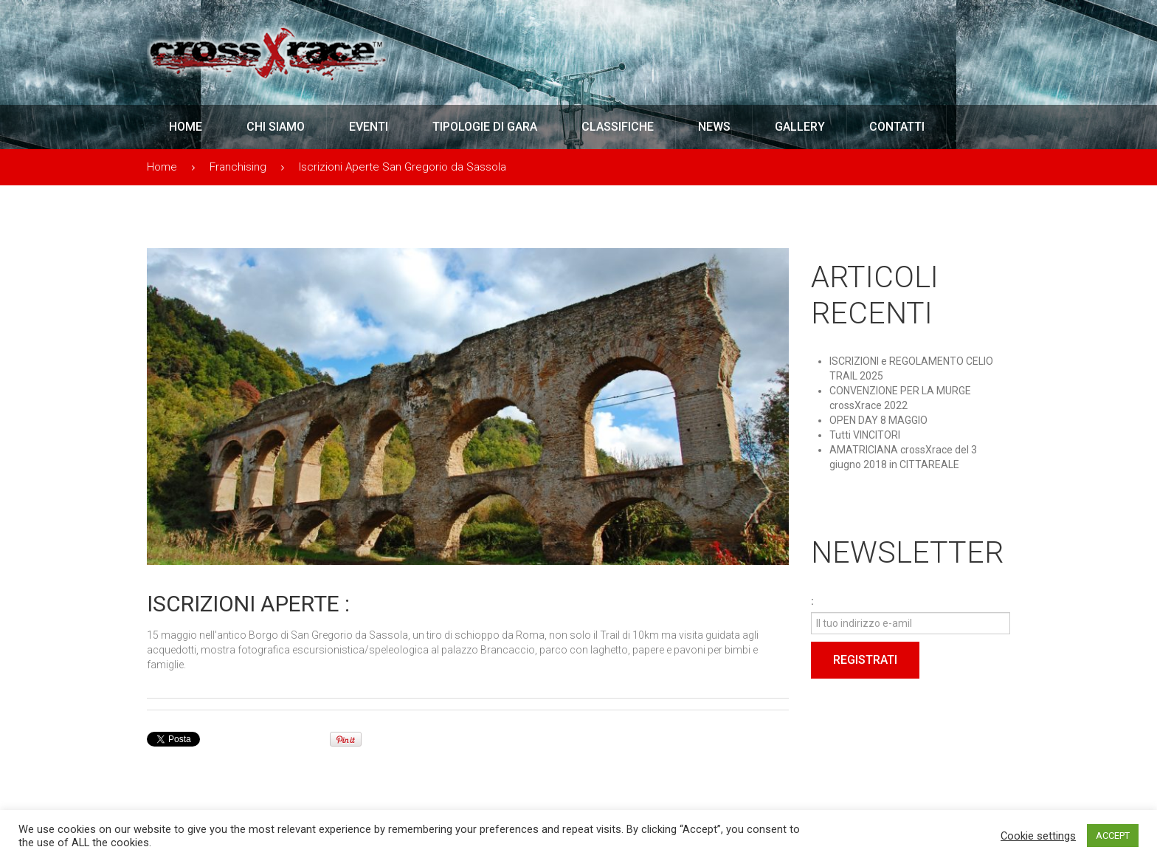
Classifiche (617, 127)
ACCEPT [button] (1113, 835)
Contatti (897, 127)
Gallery (800, 127)
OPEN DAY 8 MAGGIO (878, 420)
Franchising (238, 167)
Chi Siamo (275, 127)
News (714, 127)
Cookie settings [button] (1038, 836)
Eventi (368, 127)
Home (185, 127)
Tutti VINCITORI (864, 435)
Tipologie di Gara (484, 127)
